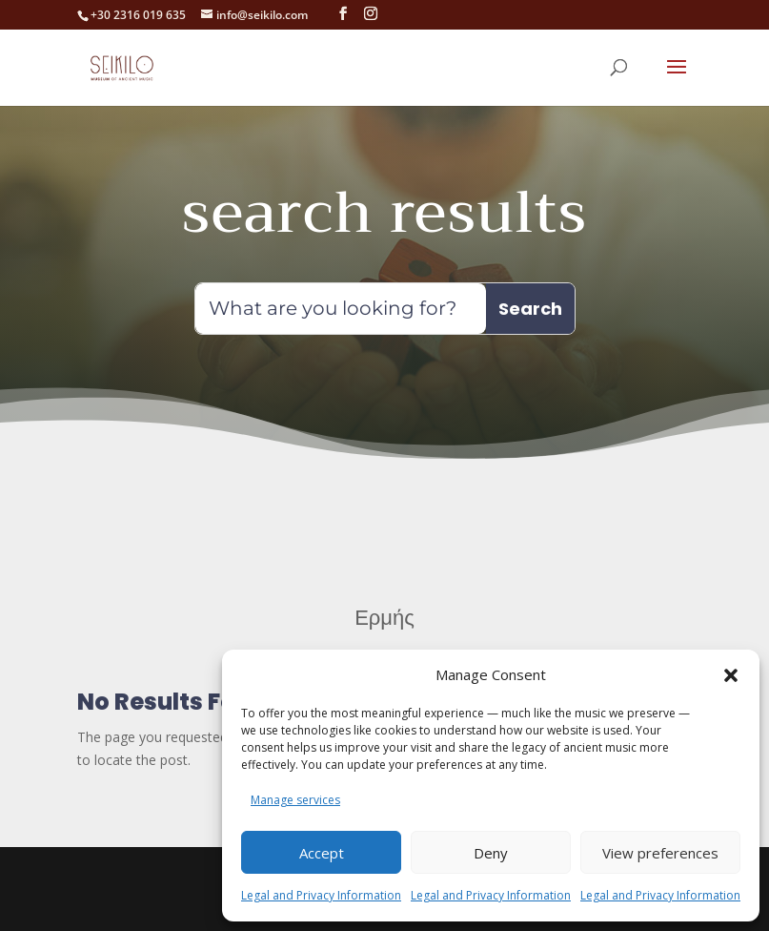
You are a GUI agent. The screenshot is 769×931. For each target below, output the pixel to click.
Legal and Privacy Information (321, 895)
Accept (321, 852)
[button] (730, 663)
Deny (491, 852)
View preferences (660, 852)
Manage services (295, 800)
